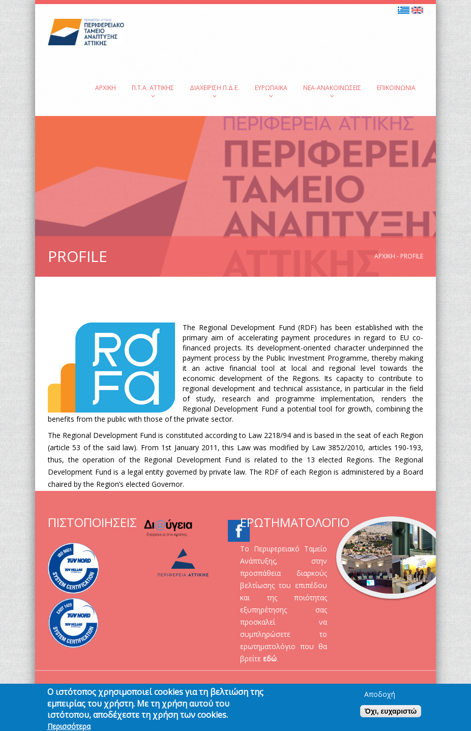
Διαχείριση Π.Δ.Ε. (214, 91)
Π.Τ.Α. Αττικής (153, 91)
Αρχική (105, 87)
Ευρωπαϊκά (271, 91)
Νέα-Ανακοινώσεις (332, 91)
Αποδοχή (379, 698)
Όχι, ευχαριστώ (391, 715)
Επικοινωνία (396, 87)
